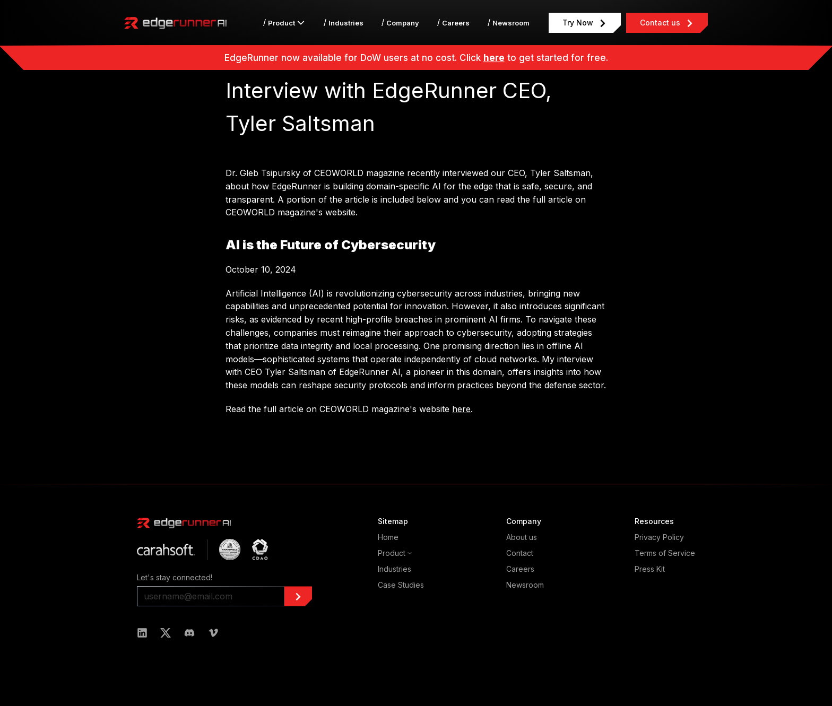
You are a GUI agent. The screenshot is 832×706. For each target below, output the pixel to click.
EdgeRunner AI (370, 372)
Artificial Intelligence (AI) (275, 293)
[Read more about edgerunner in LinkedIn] (142, 632)
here (494, 58)
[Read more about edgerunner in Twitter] (165, 632)
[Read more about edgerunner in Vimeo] (213, 632)
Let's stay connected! (174, 577)
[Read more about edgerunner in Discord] (189, 633)
